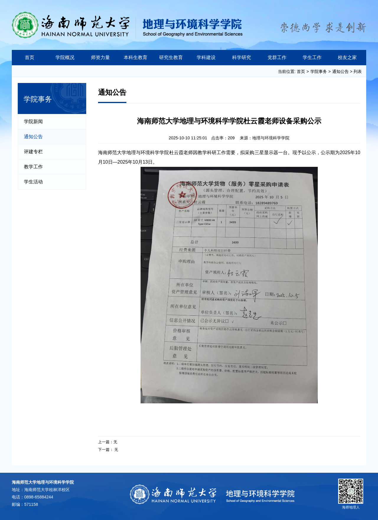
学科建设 (206, 57)
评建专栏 (33, 151)
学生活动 (33, 181)
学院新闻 (33, 121)
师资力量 (100, 57)
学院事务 (318, 71)
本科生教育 (135, 57)
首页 (29, 57)
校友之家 (347, 57)
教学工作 (33, 166)
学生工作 (312, 57)
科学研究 (241, 57)
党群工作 (277, 57)
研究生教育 (171, 57)
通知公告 (340, 71)
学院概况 (65, 57)
